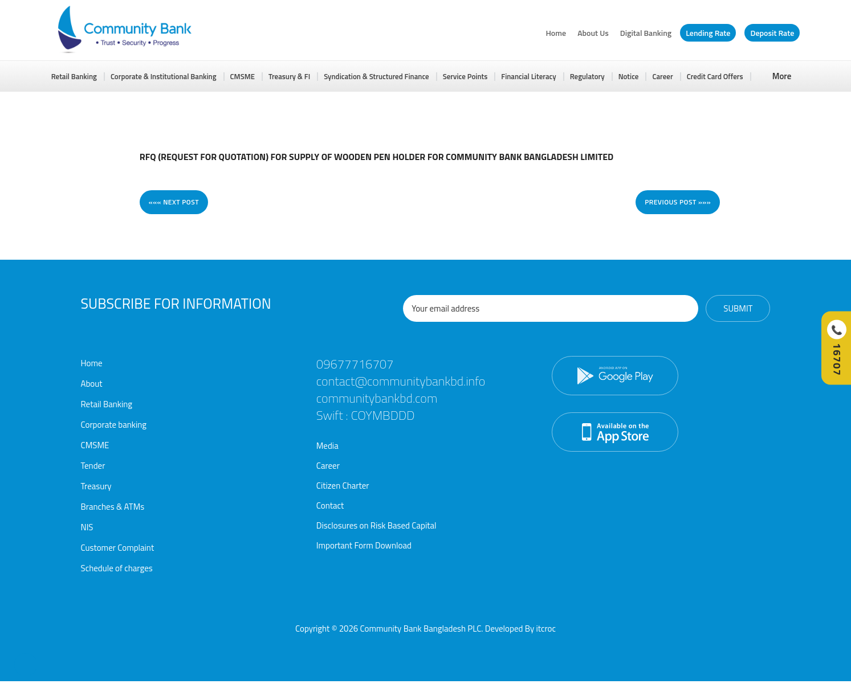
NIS (87, 527)
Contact (330, 505)
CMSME (242, 76)
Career (662, 76)
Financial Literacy (528, 76)
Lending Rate (708, 33)
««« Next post (174, 201)
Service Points (465, 76)
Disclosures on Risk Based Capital (376, 525)
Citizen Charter (342, 485)
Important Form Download (364, 545)
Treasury (96, 486)
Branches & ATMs (113, 506)
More (782, 76)
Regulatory (587, 76)
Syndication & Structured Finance (376, 76)
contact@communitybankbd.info (401, 381)
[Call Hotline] (836, 348)
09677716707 (355, 364)
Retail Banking (74, 76)
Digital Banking (645, 33)
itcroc (546, 628)
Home (555, 33)
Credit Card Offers (715, 76)
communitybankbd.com (376, 398)
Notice (628, 76)
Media (327, 445)
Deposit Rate (772, 33)
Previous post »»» (678, 201)
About (92, 383)
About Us (593, 33)
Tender (93, 465)
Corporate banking (114, 424)
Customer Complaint (117, 547)
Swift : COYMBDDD (365, 415)
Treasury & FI (289, 76)
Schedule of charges (117, 568)
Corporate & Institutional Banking (164, 76)
